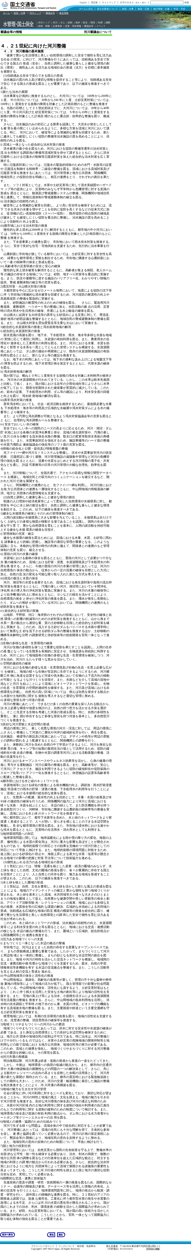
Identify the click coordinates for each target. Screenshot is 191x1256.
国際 (108, 22)
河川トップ (35, 13)
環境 (92, 22)
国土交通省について (107, 9)
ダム (62, 22)
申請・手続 (179, 9)
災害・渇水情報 (73, 26)
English (83, 2)
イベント (101, 26)
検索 (186, 2)
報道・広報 (143, 9)
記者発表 (57, 26)
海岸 (77, 22)
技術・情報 (44, 26)
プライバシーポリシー (42, 1246)
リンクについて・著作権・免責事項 (77, 1246)
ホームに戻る (86, 9)
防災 (85, 22)
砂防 (70, 22)
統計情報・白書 (161, 9)
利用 (100, 22)
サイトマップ (109, 2)
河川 (55, 22)
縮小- (144, 3)
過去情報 (63, 13)
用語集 (94, 2)
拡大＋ (138, 3)
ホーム (6, 13)
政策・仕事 (128, 9)
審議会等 (50, 13)
